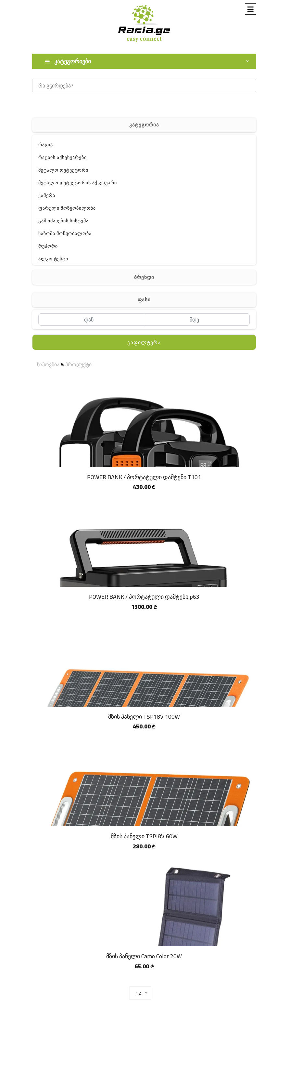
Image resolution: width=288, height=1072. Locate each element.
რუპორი (48, 246)
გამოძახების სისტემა (63, 220)
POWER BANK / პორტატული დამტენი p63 (144, 596)
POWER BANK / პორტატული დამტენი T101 (144, 477)
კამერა (46, 195)
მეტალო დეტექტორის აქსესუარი (77, 182)
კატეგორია (144, 124)
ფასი (144, 299)
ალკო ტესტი (53, 259)
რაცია (45, 144)
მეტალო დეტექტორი (63, 170)
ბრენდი (144, 277)
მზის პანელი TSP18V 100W (144, 716)
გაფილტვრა (144, 342)
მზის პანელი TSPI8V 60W (144, 836)
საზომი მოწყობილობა (65, 233)
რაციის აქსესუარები (62, 157)
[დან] (91, 319)
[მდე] (197, 319)
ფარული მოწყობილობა (67, 208)
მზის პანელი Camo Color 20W (144, 956)
